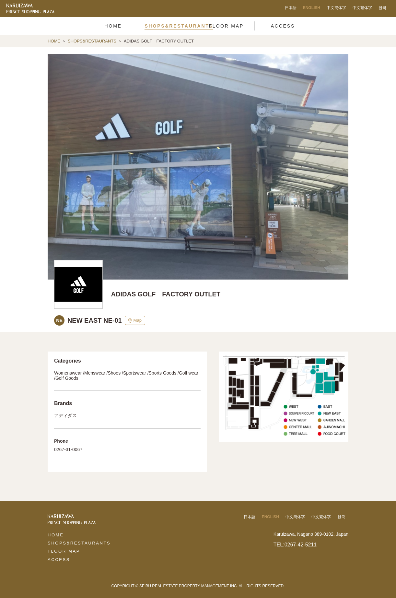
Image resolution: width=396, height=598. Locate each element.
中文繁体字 (362, 8)
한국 (382, 8)
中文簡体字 (336, 8)
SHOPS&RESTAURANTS (92, 41)
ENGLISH (311, 8)
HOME (54, 41)
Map (135, 320)
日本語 (291, 8)
